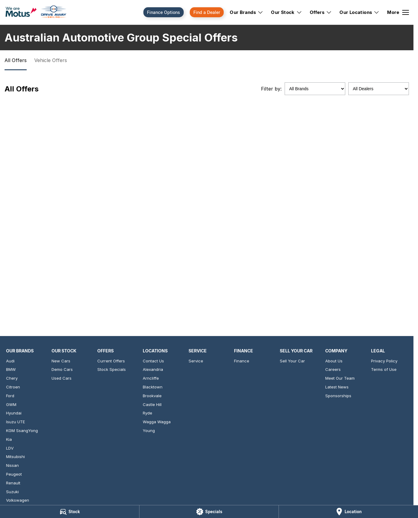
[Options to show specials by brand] (315, 88)
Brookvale (152, 395)
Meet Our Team (340, 378)
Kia (9, 439)
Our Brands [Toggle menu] (246, 12)
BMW (11, 369)
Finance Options (163, 12)
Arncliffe (151, 378)
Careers (333, 369)
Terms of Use (383, 369)
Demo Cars (62, 369)
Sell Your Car (292, 360)
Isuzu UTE (15, 421)
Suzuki (12, 491)
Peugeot (14, 474)
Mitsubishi (15, 456)
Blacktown (152, 386)
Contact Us (153, 360)
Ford (10, 395)
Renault (13, 482)
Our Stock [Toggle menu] (286, 12)
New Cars (61, 360)
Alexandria (153, 369)
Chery (12, 378)
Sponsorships (338, 395)
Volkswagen (17, 500)
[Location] (348, 511)
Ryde (147, 413)
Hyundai (14, 413)
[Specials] (209, 511)
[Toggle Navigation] (398, 12)
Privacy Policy (384, 360)
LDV (10, 448)
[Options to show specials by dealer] (378, 88)
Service (196, 360)
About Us (334, 360)
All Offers (16, 60)
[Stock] (69, 511)
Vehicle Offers (50, 60)
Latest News (337, 386)
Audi (10, 360)
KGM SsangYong (22, 430)
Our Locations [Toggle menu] (359, 12)
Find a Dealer (206, 12)
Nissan (12, 465)
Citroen (13, 386)
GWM (11, 404)
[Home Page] (36, 12)
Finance (241, 360)
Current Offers (111, 360)
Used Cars (62, 378)
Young (149, 430)
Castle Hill (152, 404)
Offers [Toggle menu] (321, 12)
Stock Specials (111, 369)
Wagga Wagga (157, 421)
